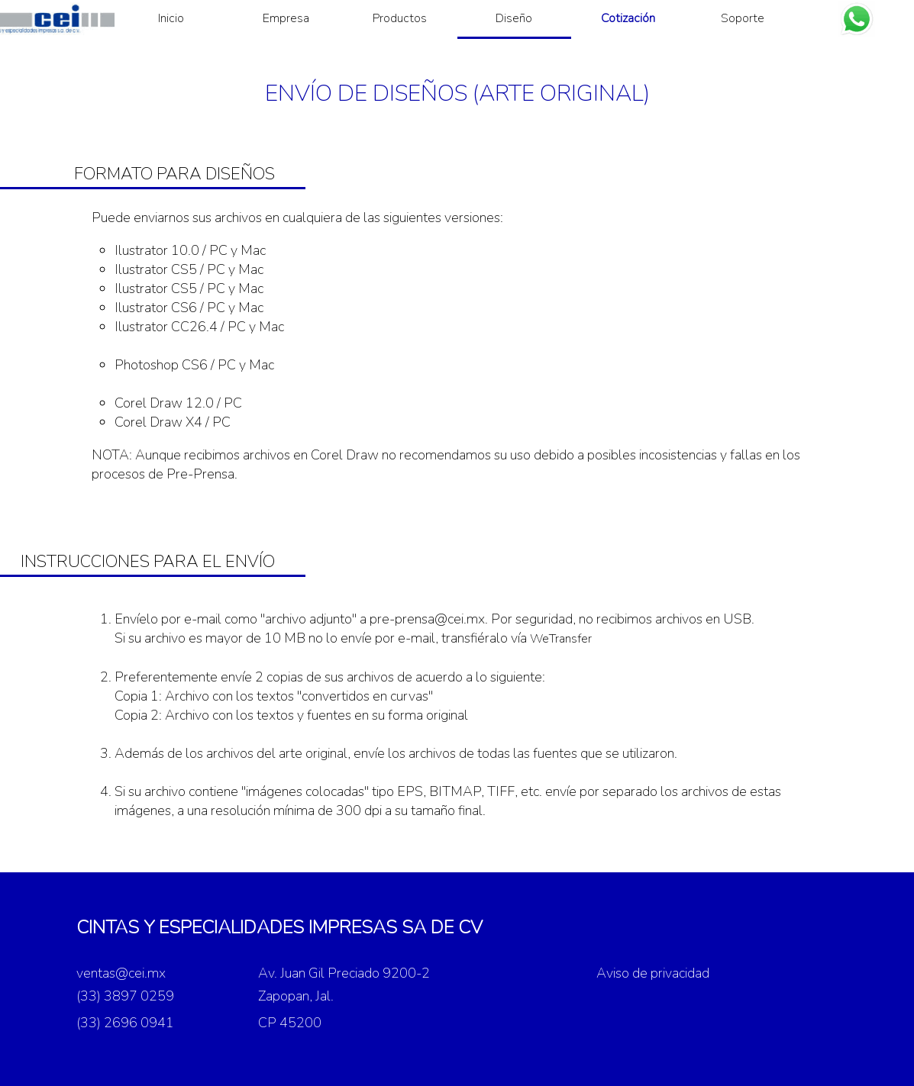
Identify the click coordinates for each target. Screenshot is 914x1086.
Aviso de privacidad (652, 973)
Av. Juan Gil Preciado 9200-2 (344, 973)
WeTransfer (561, 638)
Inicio (171, 18)
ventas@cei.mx (121, 973)
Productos (400, 18)
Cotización (628, 18)
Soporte (742, 18)
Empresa (286, 18)
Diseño (514, 18)
